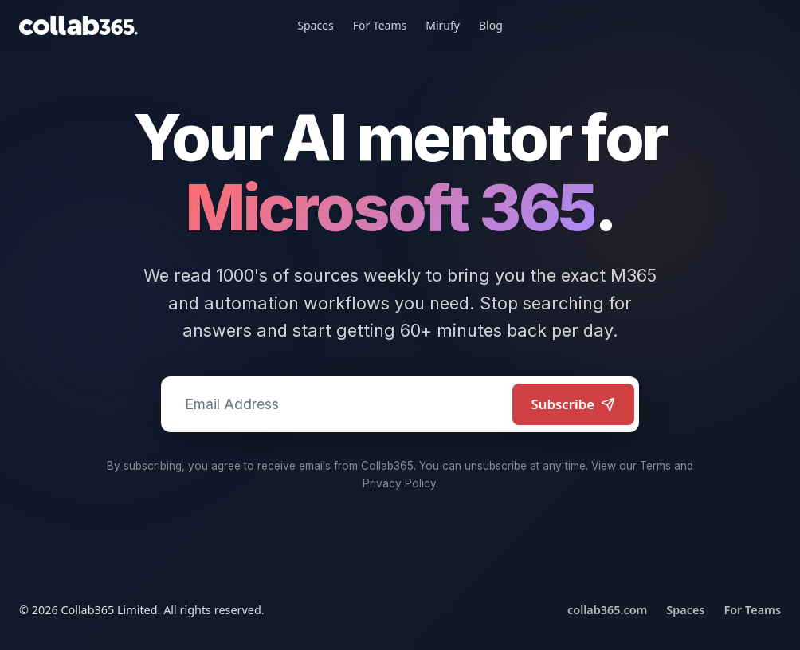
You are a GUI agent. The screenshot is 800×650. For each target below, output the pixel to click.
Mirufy (442, 25)
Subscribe (573, 404)
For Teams (380, 25)
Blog (491, 25)
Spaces (315, 25)
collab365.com (607, 609)
